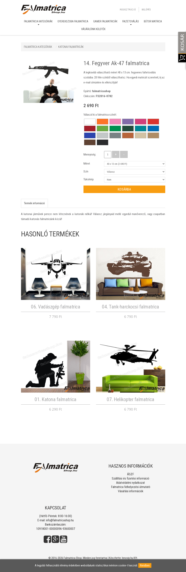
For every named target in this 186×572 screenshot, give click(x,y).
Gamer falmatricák (105, 21)
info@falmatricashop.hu (60, 520)
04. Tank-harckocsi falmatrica (130, 307)
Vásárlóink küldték (93, 29)
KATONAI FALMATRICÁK (71, 46)
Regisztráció (128, 9)
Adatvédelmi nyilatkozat (130, 483)
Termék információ (34, 203)
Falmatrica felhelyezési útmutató (130, 487)
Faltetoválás (130, 21)
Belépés (146, 9)
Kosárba (124, 189)
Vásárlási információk (130, 491)
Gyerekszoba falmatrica (73, 21)
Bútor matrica (153, 21)
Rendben (145, 565)
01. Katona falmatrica (55, 399)
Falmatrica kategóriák (38, 21)
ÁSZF (130, 474)
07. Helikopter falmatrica (130, 399)
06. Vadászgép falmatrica (55, 307)
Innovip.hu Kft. (130, 558)
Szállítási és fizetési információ (130, 478)
